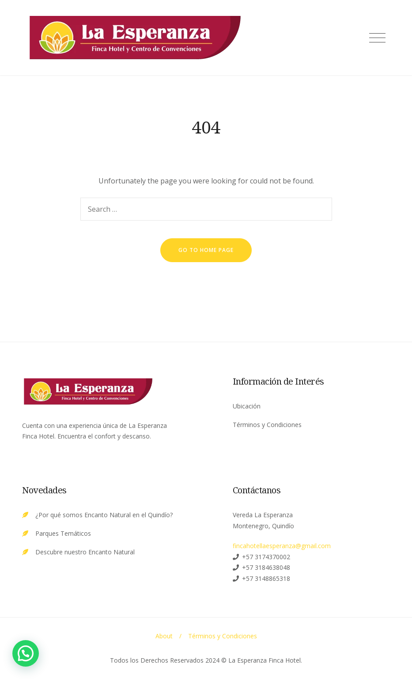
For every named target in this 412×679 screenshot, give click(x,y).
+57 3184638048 (266, 567)
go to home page (206, 250)
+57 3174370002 (266, 557)
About (164, 636)
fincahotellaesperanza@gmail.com (282, 546)
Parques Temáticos (63, 533)
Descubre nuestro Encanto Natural (85, 552)
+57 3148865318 (266, 578)
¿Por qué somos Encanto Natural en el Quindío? (104, 515)
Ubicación (247, 406)
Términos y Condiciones (267, 424)
